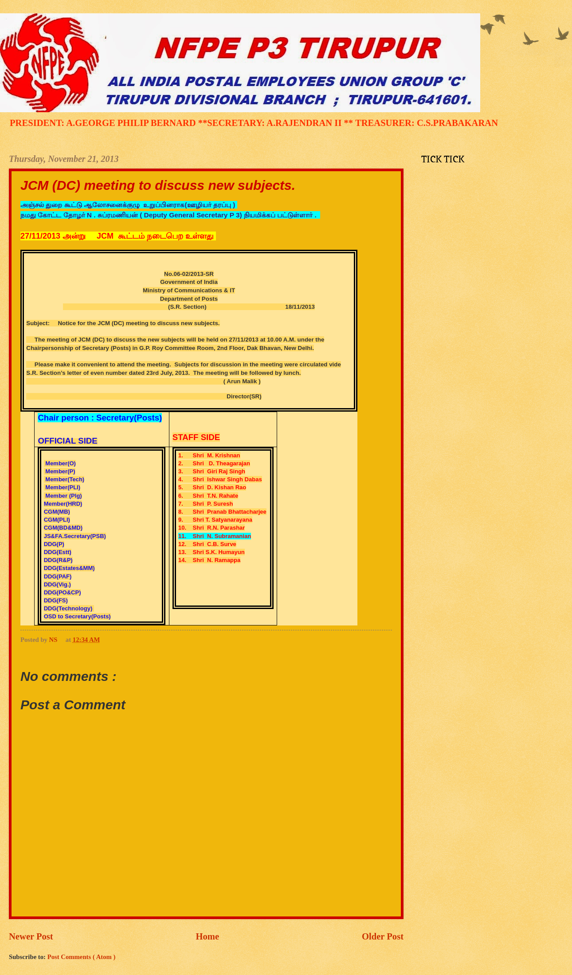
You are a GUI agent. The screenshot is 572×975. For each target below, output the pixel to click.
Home (207, 936)
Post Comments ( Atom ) (81, 956)
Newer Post (31, 936)
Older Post (383, 936)
